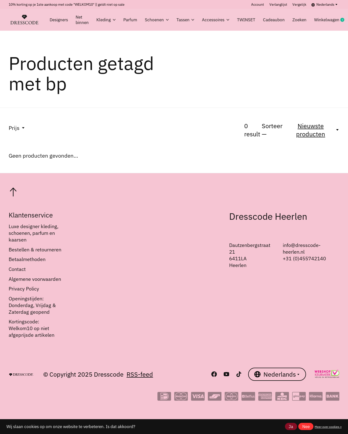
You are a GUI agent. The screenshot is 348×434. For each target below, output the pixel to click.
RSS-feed (140, 374)
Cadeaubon (274, 20)
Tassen (185, 20)
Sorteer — (272, 130)
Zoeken (299, 20)
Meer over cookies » (328, 427)
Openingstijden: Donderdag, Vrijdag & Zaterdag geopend (32, 305)
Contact (17, 269)
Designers (59, 20)
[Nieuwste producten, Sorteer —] (313, 130)
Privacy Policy (24, 288)
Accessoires (215, 20)
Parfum (130, 20)
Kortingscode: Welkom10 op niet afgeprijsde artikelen (31, 328)
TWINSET (246, 20)
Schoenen (157, 20)
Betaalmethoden (27, 259)
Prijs (17, 127)
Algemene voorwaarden (35, 279)
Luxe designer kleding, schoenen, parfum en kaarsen (33, 233)
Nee (306, 426)
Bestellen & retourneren (35, 249)
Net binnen (82, 19)
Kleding (106, 20)
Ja (291, 426)
